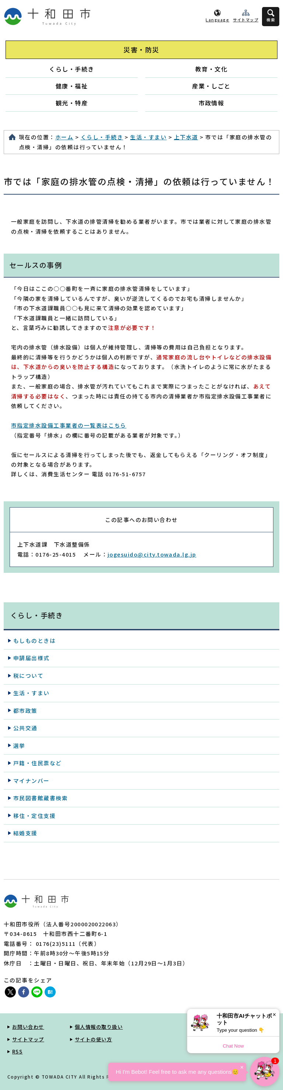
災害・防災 (141, 49)
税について (28, 675)
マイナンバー (31, 780)
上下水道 (186, 137)
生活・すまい (148, 137)
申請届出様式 (31, 658)
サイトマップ (245, 19)
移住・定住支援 (34, 815)
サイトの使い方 (93, 1039)
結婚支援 (25, 833)
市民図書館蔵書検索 (40, 798)
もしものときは (34, 640)
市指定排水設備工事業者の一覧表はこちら (68, 425)
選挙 (19, 745)
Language (217, 19)
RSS (17, 1051)
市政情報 (211, 102)
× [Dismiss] (274, 1014)
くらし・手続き (71, 69)
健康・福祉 (72, 85)
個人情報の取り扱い (99, 1026)
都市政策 (25, 710)
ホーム (64, 137)
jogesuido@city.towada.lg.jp (152, 554)
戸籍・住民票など (37, 763)
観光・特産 (72, 102)
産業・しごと (211, 85)
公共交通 (25, 728)
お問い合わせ (28, 1026)
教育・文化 (211, 69)
